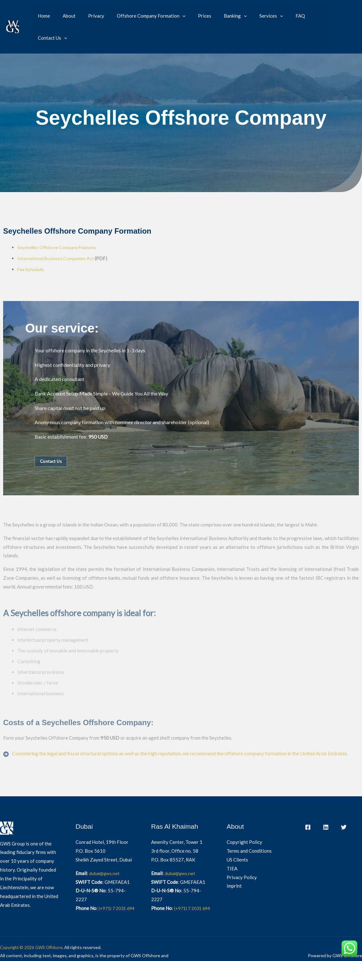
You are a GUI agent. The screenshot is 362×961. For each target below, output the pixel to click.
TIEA (232, 846)
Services (253, 16)
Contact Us (308, 16)
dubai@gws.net (105, 851)
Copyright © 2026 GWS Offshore (33, 933)
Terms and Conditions (249, 829)
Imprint (234, 864)
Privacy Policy (242, 855)
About (67, 16)
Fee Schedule (30, 247)
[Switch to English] (346, 12)
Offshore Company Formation (143, 16)
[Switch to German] (346, 20)
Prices (193, 16)
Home (45, 16)
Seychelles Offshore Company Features (58, 226)
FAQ (279, 16)
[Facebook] (308, 804)
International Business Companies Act (57, 236)
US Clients (237, 837)
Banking (220, 16)
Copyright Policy (244, 820)
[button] (174, 16)
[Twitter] (343, 804)
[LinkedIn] (325, 804)
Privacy (91, 16)
